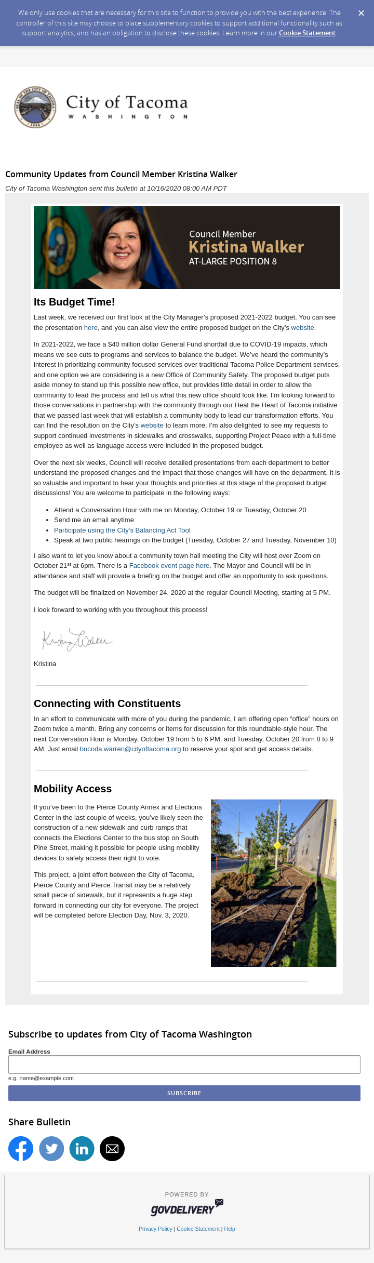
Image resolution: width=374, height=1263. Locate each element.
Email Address (29, 1051)
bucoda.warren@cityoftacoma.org (130, 749)
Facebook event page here (169, 565)
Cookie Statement (307, 32)
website (302, 327)
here (91, 327)
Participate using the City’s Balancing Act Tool (122, 530)
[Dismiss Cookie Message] (361, 10)
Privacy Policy (155, 1229)
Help (229, 1229)
